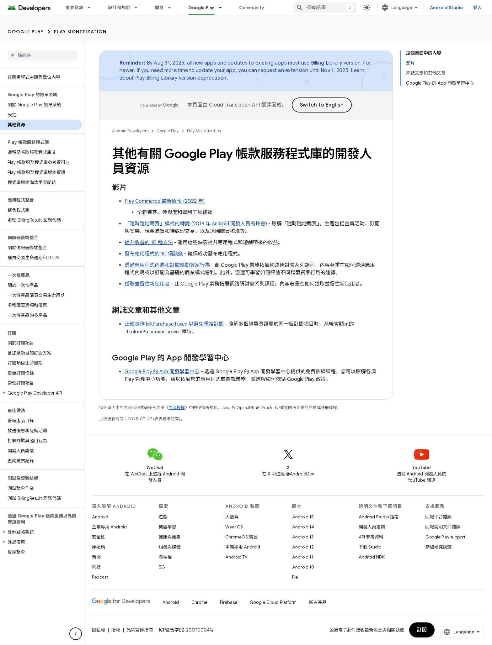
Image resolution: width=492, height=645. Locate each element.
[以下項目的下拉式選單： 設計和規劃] (138, 7)
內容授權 (176, 407)
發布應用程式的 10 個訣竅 (154, 254)
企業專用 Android (109, 527)
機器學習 (167, 527)
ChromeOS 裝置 (241, 537)
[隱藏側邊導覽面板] (75, 633)
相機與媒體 (170, 547)
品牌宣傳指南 (139, 629)
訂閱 (422, 630)
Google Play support (445, 537)
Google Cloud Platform (273, 602)
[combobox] (324, 7)
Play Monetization (80, 31)
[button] (41, 393)
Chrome (199, 602)
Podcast (100, 577)
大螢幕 (231, 517)
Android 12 (303, 547)
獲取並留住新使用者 (147, 284)
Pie (295, 577)
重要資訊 (74, 7)
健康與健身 (170, 537)
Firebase (228, 602)
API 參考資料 (371, 537)
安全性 (98, 537)
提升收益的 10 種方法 (149, 242)
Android (100, 517)
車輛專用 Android (242, 547)
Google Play (26, 31)
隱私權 (165, 557)
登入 (477, 7)
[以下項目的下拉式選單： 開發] (172, 7)
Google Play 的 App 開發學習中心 (162, 372)
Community (251, 7)
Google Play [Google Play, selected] (201, 7)
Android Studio (446, 7)
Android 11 (302, 557)
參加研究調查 (438, 547)
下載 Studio (370, 547)
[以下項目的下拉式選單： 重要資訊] (91, 7)
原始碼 (98, 547)
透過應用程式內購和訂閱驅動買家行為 (167, 265)
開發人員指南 (372, 527)
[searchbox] (42, 55)
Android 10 (303, 567)
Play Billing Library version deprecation (181, 78)
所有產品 (318, 602)
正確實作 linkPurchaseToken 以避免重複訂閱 (174, 324)
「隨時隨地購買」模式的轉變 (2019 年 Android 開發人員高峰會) (196, 224)
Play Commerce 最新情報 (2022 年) (165, 201)
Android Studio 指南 (378, 517)
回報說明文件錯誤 (443, 527)
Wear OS (234, 527)
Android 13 (302, 537)
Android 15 (303, 517)
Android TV (236, 557)
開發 (159, 7)
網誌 (96, 567)
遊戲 (163, 517)
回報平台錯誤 (438, 517)
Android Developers (130, 131)
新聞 (96, 557)
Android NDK (372, 557)
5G (162, 567)
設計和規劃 (119, 7)
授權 (115, 629)
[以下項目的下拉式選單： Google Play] (223, 7)
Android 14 (303, 527)
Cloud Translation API (234, 105)
